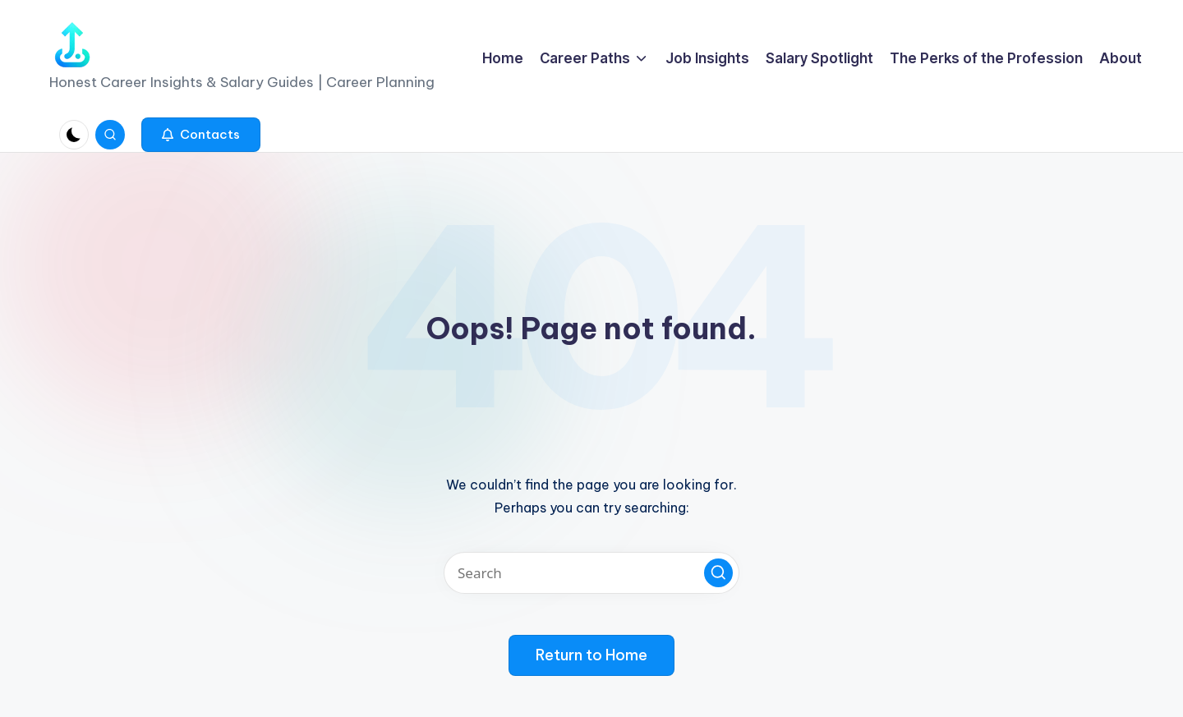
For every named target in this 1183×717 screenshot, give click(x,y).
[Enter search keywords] (591, 573)
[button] (200, 134)
